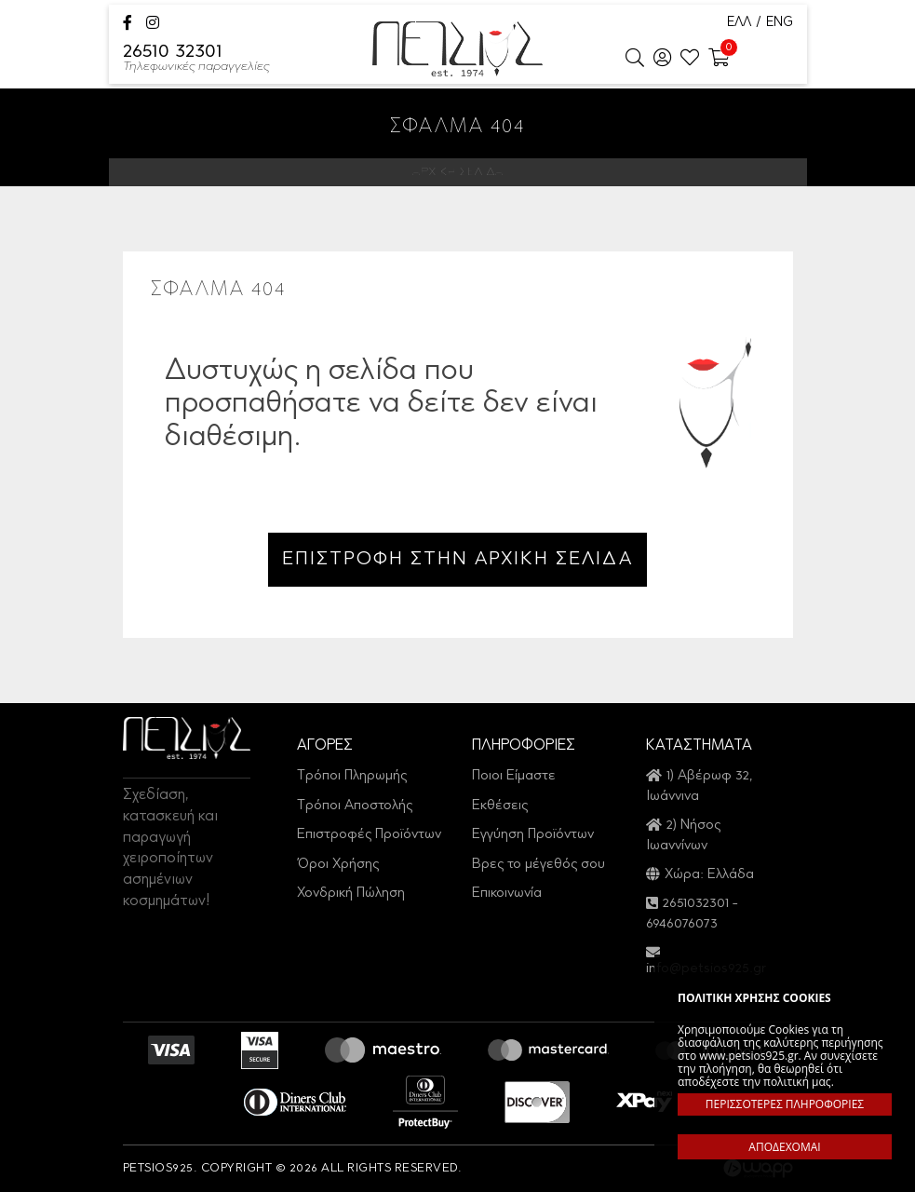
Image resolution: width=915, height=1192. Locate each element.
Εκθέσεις (500, 806)
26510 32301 (196, 59)
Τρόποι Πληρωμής (352, 776)
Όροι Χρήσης (338, 865)
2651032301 (696, 904)
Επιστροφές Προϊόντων (369, 835)
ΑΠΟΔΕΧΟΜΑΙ (784, 1147)
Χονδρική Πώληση (351, 894)
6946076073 (682, 924)
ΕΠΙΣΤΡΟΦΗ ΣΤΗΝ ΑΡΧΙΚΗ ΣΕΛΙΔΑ (457, 559)
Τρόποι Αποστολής (354, 806)
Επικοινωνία (507, 894)
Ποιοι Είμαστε (514, 776)
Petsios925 (457, 49)
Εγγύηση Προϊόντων (533, 835)
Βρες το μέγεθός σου (538, 865)
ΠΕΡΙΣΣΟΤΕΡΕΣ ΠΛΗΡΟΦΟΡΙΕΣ (785, 1104)
